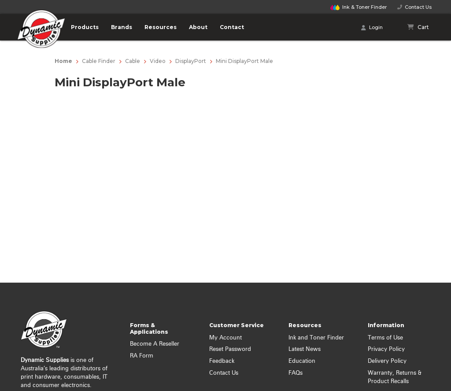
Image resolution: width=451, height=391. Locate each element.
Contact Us (414, 7)
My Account (225, 338)
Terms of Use (385, 338)
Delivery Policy (387, 361)
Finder (358, 7)
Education (301, 361)
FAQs (295, 373)
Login (372, 28)
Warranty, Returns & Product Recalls (394, 377)
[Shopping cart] (418, 27)
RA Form (141, 356)
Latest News (304, 349)
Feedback (221, 361)
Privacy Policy (386, 349)
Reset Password (230, 349)
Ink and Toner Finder (316, 338)
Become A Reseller (154, 344)
